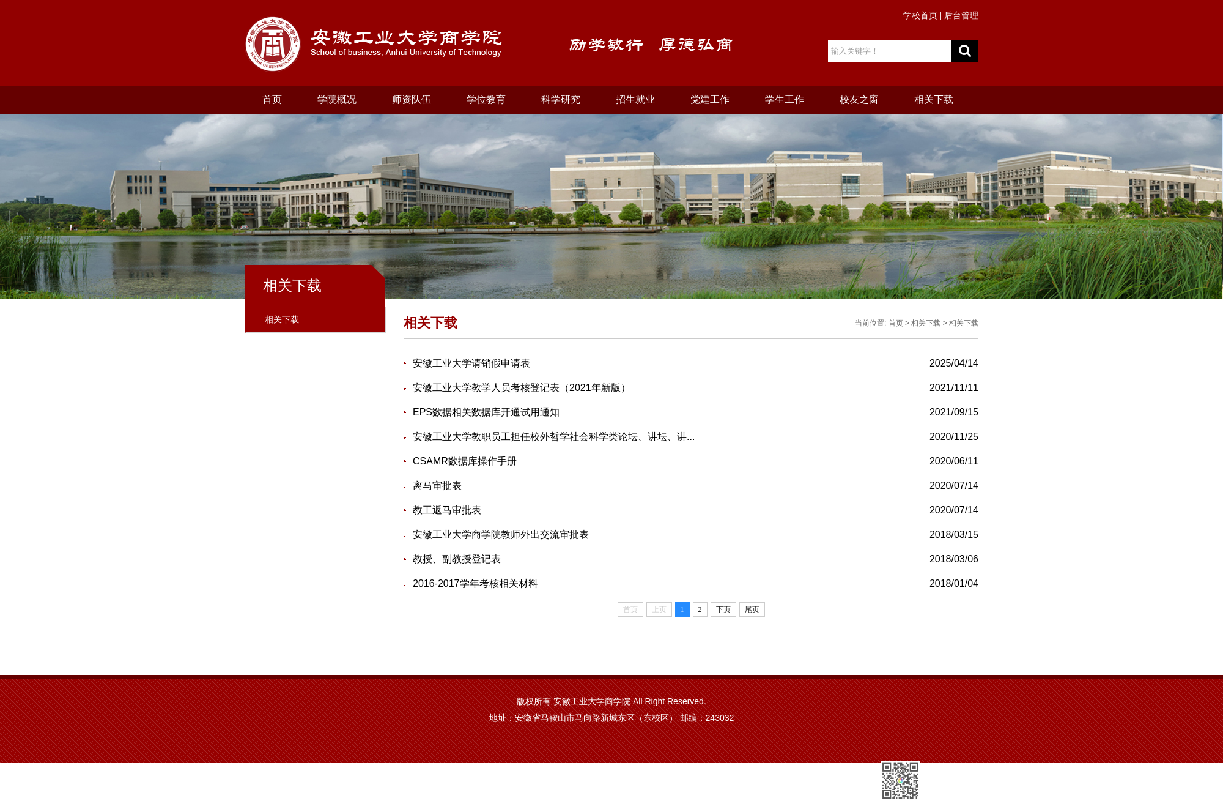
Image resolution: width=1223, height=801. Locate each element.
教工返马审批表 (447, 510)
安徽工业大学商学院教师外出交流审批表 (501, 534)
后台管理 (961, 15)
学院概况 (337, 99)
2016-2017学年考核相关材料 (475, 583)
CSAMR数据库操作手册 (465, 461)
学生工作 (784, 99)
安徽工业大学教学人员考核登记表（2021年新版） (521, 387)
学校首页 (920, 15)
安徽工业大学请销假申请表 (471, 363)
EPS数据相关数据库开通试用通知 (486, 412)
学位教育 (486, 99)
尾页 (752, 609)
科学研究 (560, 99)
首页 (272, 99)
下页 (723, 609)
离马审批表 (437, 485)
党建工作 (710, 99)
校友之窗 (859, 99)
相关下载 (933, 99)
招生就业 (635, 99)
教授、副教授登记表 (457, 559)
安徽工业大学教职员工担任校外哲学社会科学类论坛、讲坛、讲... (554, 436)
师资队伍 (411, 99)
